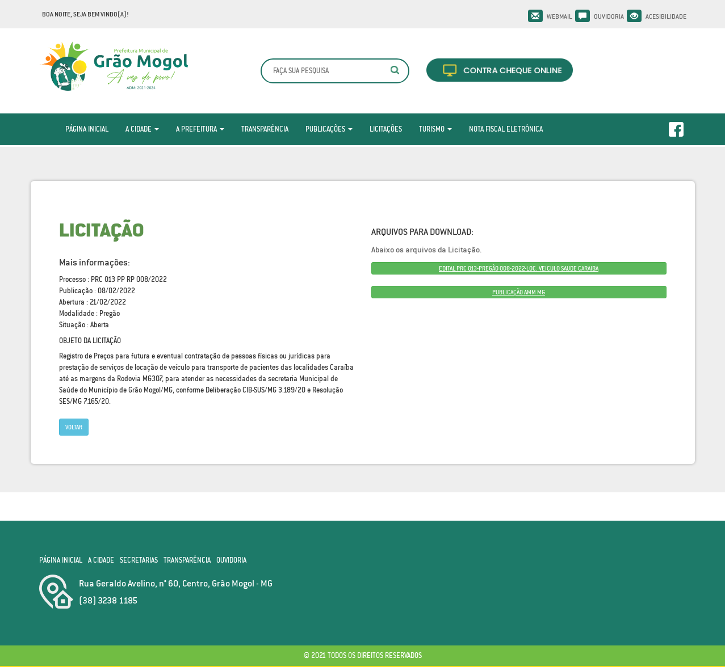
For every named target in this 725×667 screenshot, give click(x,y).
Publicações (329, 129)
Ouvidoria (609, 16)
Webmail (559, 16)
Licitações (386, 129)
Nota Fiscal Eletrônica (506, 129)
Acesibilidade (666, 16)
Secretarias (139, 560)
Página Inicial (86, 129)
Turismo (435, 129)
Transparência (264, 129)
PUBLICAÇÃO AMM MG (518, 292)
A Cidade (142, 129)
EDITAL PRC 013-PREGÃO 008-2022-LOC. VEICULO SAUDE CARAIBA (518, 268)
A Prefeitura (200, 129)
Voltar (73, 427)
